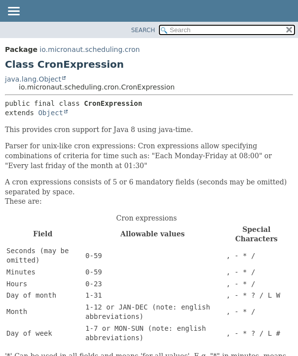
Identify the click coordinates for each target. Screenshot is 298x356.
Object (50, 113)
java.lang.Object (33, 79)
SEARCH (143, 30)
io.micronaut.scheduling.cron (89, 49)
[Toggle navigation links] (13, 12)
